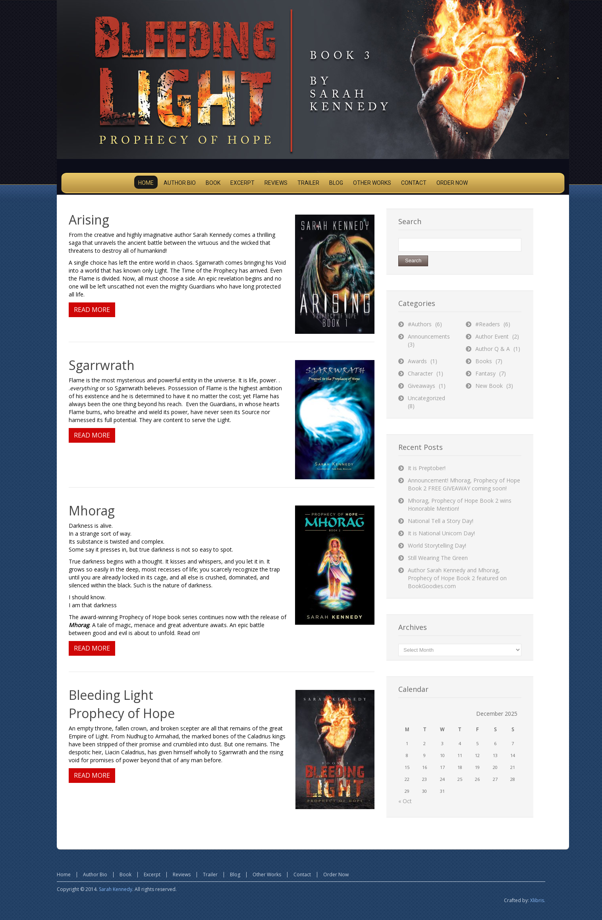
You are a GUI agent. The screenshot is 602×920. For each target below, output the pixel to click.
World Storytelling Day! (437, 545)
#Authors (420, 324)
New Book (489, 385)
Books (483, 361)
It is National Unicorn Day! (441, 533)
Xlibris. (537, 900)
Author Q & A (492, 349)
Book (125, 874)
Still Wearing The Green (438, 558)
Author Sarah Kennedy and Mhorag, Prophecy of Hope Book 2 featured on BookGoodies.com (457, 578)
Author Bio (95, 874)
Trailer (210, 874)
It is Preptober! (427, 468)
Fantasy (485, 373)
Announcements (429, 336)
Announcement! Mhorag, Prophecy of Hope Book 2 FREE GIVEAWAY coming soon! (464, 484)
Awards (417, 361)
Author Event (492, 336)
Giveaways (421, 385)
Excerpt (152, 874)
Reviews (182, 874)
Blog (235, 874)
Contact (302, 874)
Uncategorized (426, 398)
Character (420, 373)
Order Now (336, 874)
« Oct (405, 801)
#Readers (487, 324)
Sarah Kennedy (115, 889)
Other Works (267, 874)
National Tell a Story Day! (440, 521)
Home (64, 874)
